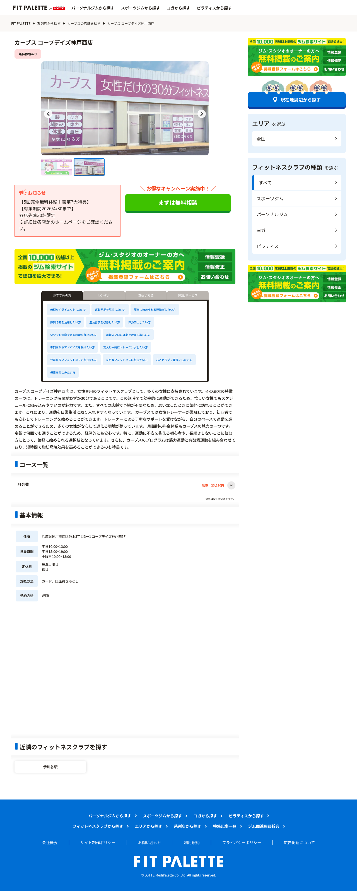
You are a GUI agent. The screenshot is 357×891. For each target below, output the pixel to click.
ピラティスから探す (214, 8)
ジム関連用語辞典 (263, 826)
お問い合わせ (149, 842)
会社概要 (50, 842)
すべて (265, 182)
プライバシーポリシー (241, 842)
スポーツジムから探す (140, 8)
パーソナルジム (272, 214)
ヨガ (261, 230)
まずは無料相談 (177, 202)
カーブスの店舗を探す (83, 23)
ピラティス (268, 246)
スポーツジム (270, 198)
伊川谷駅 (50, 766)
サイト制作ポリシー (97, 842)
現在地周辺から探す (301, 99)
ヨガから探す (178, 8)
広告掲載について (299, 842)
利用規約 (192, 842)
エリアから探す (148, 826)
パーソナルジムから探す (92, 8)
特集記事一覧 (225, 826)
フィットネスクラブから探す (98, 826)
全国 (261, 138)
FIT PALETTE (20, 23)
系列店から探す (49, 23)
